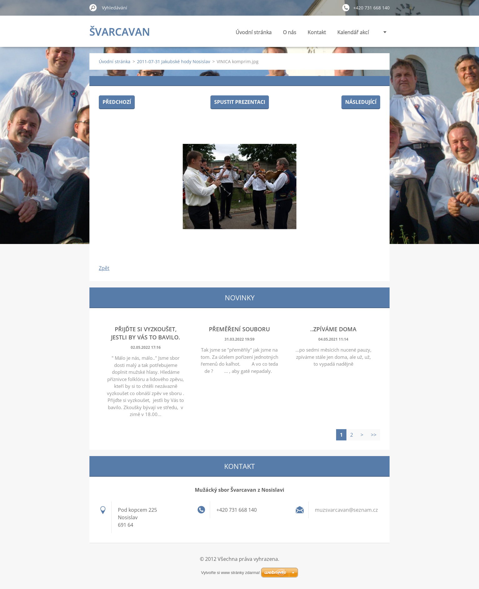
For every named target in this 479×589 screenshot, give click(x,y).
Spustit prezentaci (239, 102)
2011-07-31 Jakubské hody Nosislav (173, 61)
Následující (360, 102)
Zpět (104, 268)
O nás (289, 32)
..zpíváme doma (333, 329)
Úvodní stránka (254, 32)
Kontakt (317, 32)
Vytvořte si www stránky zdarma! (230, 572)
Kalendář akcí (353, 32)
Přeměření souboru (239, 329)
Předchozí (117, 102)
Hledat (93, 7)
